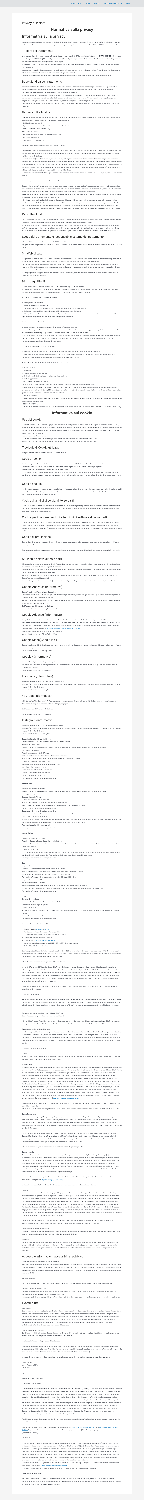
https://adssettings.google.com (46, 940)
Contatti (91, 3)
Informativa (40, 929)
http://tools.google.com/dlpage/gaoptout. (67, 1098)
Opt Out (47, 929)
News (128, 3)
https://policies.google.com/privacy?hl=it (55, 1466)
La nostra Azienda (79, 3)
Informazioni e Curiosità (115, 3)
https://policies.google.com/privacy (53, 1180)
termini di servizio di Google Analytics (84, 1427)
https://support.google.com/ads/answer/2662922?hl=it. (65, 628)
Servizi (100, 3)
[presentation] (102, 3)
